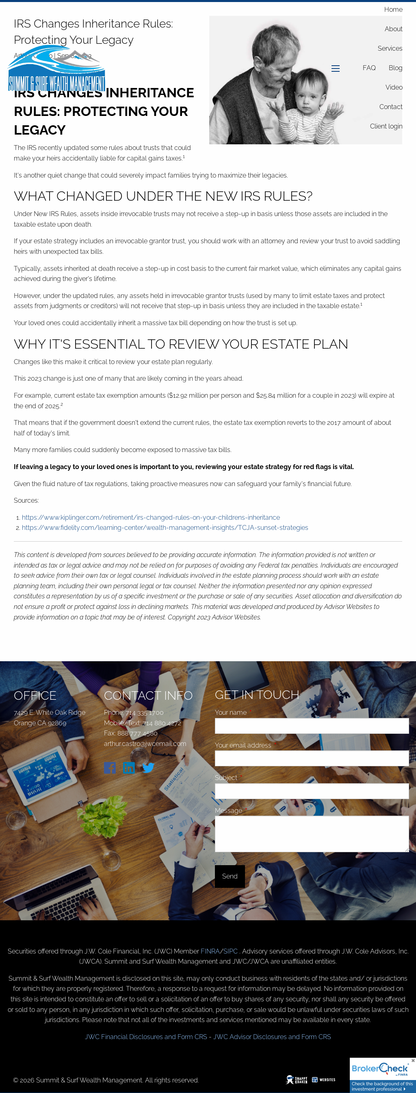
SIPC (231, 951)
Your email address (274, 745)
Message (259, 810)
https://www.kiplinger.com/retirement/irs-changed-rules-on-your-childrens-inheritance (151, 517)
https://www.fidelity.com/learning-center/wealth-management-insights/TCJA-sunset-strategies (165, 527)
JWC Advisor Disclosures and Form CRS (272, 1037)
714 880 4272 (162, 723)
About (394, 29)
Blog (396, 68)
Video (394, 87)
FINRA (210, 951)
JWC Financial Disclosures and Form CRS (146, 1037)
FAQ (369, 68)
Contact (391, 107)
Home (393, 9)
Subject (257, 778)
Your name (261, 712)
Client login (386, 126)
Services (390, 48)
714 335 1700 (145, 712)
